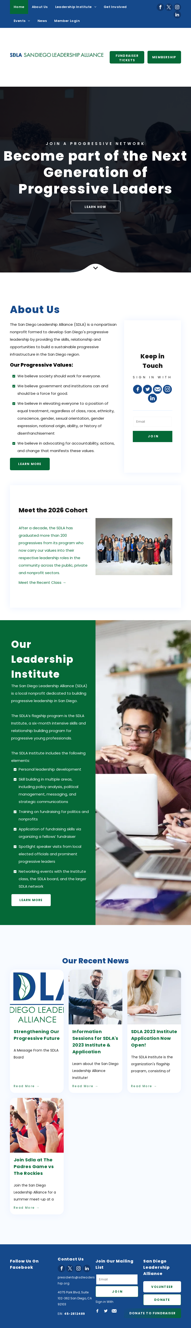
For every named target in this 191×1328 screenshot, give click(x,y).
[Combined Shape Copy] (95, 271)
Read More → (27, 1086)
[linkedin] (177, 14)
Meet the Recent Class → (42, 582)
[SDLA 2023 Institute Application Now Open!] (154, 997)
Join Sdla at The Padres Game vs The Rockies (34, 1166)
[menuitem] (19, 7)
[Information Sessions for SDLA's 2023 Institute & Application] (95, 997)
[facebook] (160, 7)
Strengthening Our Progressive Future (37, 1034)
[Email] (153, 422)
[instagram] (177, 7)
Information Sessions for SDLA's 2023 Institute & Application (95, 1041)
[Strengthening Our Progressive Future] (37, 997)
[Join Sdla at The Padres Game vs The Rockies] (37, 1125)
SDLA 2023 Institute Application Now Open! (154, 1038)
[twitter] (169, 7)
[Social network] (137, 389)
